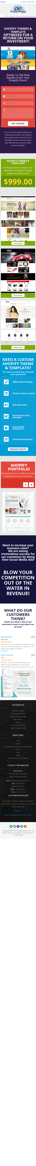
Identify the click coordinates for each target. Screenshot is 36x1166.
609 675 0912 (30, 2)
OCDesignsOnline (18, 9)
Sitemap (18, 755)
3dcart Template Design (18, 728)
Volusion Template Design (18, 717)
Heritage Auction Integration (18, 818)
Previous (25, 484)
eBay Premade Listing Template (18, 758)
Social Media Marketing (18, 725)
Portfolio (18, 744)
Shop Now (22, 815)
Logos (29, 815)
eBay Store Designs (18, 711)
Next (31, 484)
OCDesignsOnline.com (23, 831)
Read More (4, 651)
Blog (18, 752)
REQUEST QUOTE (18, 449)
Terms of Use (28, 833)
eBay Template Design (18, 714)
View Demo (18, 243)
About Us (18, 749)
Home (6, 16)
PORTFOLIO (18, 811)
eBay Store (14, 815)
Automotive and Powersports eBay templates (18, 747)
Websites (6, 815)
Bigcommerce (18, 719)
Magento (18, 722)
